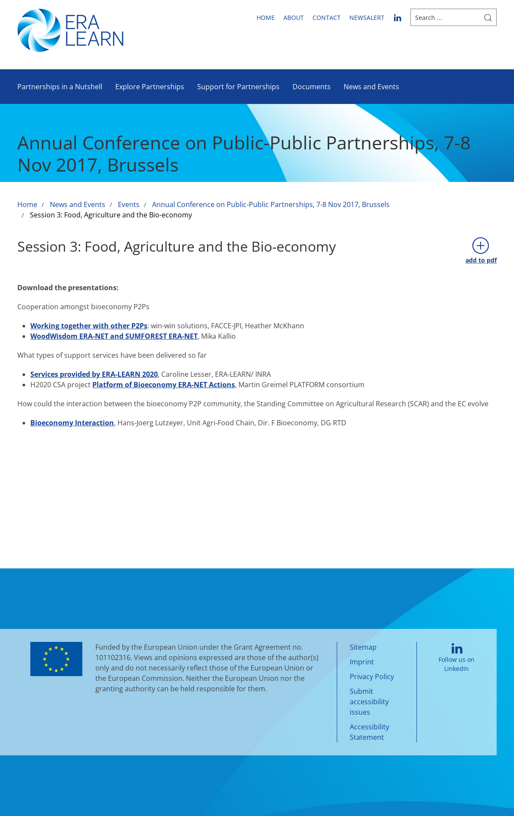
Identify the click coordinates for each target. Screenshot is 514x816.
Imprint (362, 662)
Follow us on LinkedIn (457, 658)
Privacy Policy (372, 676)
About (293, 17)
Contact (326, 17)
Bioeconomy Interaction (72, 422)
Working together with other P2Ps (88, 325)
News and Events (371, 86)
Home (266, 17)
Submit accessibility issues (369, 701)
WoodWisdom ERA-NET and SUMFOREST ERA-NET (114, 336)
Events (129, 204)
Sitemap (363, 647)
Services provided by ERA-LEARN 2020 (94, 374)
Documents (312, 86)
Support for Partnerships (238, 86)
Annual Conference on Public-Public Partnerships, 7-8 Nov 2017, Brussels (271, 204)
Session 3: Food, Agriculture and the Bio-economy (111, 215)
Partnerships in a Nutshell (59, 86)
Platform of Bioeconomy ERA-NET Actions (163, 384)
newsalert (366, 17)
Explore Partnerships (149, 86)
